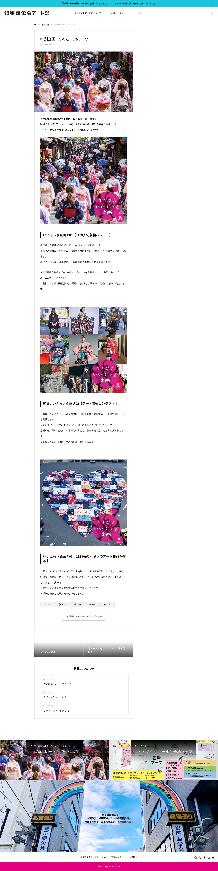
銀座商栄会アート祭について (88, 13)
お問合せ (139, 13)
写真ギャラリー (118, 13)
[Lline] (77, 604)
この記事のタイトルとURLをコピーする (83, 616)
